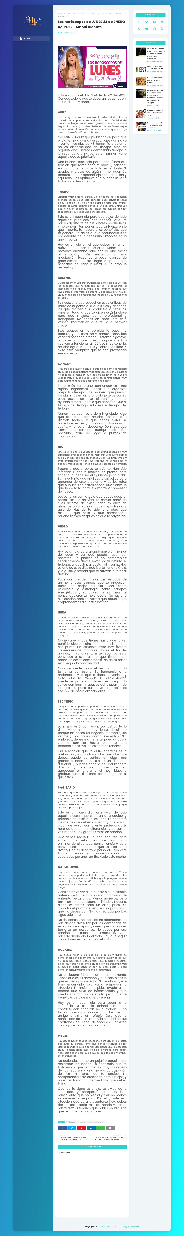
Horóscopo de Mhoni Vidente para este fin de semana (156, 125)
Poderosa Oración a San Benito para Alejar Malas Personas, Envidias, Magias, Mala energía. (155, 96)
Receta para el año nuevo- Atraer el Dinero (155, 80)
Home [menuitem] (24, 38)
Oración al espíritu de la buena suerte (155, 67)
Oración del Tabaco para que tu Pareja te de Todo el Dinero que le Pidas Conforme (156, 54)
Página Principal (64, 14)
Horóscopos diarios (79, 14)
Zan (60, 32)
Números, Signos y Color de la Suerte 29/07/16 (155, 112)
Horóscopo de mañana (75, 1122)
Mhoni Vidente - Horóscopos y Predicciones (120, 1227)
